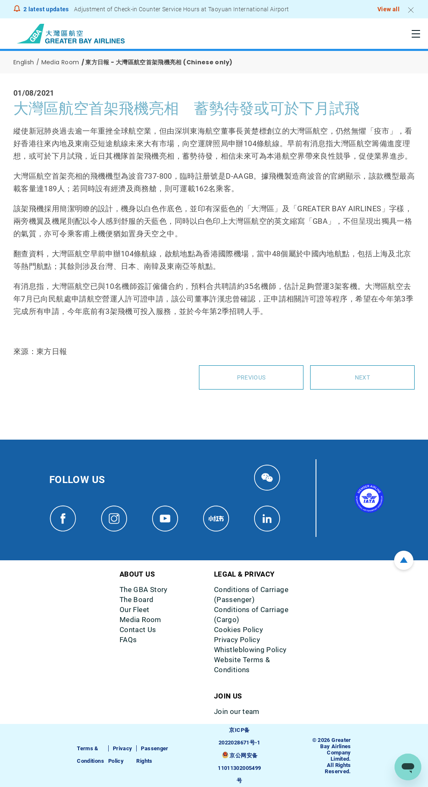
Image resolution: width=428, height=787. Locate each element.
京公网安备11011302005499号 (239, 768)
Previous (251, 377)
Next (362, 377)
